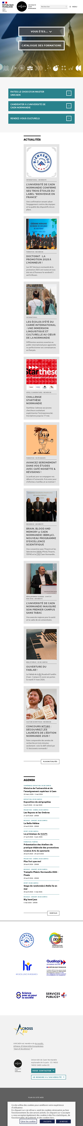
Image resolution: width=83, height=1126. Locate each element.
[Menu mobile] (73, 7)
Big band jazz (30, 899)
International (31, 180)
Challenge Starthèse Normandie (34, 400)
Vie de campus (42, 662)
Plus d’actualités (50, 761)
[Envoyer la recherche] (66, 6)
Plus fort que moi (32, 861)
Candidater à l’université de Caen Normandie (27, 106)
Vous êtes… (39, 31)
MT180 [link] (46, 726)
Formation (30, 252)
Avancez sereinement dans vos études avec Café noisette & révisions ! (41, 467)
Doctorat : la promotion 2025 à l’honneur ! (38, 259)
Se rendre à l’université (47, 1077)
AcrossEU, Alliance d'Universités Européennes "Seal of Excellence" (28, 1046)
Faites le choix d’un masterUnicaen (27, 93)
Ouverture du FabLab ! (36, 668)
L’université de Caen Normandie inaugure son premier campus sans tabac (41, 608)
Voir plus (53, 913)
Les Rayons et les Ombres (37, 812)
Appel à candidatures (34, 392)
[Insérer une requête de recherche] (54, 6)
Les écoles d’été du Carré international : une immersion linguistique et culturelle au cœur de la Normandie (41, 329)
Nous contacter (42, 1070)
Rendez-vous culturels (25, 118)
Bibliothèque (31, 662)
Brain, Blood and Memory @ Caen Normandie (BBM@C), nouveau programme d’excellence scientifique (41, 536)
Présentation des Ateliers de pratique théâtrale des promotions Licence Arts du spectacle (41, 847)
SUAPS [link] (44, 833)
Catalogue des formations (41, 45)
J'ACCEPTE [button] (47, 1121)
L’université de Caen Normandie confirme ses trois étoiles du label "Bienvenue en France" (41, 191)
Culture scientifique (34, 722)
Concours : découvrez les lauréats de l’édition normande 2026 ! (41, 731)
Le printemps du (35, 833)
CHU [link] (38, 554)
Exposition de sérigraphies (37, 801)
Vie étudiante (40, 458)
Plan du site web (35, 1097)
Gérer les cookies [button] (28, 1121)
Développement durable (35, 596)
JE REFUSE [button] (63, 1121)
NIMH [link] (39, 551)
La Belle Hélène (31, 823)
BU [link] (40, 674)
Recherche (39, 252)
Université (42, 180)
